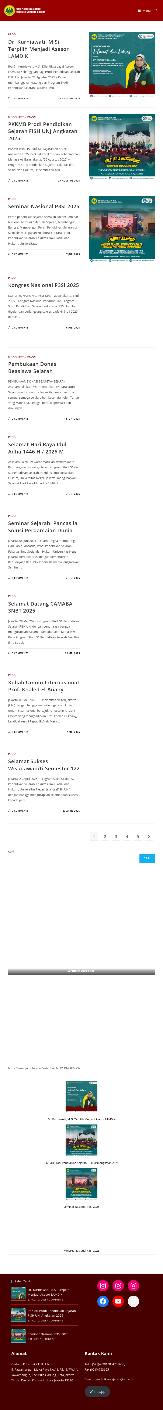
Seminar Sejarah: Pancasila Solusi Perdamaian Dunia (42, 527)
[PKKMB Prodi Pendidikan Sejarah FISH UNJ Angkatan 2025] (81, 1140)
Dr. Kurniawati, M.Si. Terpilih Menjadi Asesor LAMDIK (38, 48)
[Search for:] (155, 10)
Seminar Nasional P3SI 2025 (43, 206)
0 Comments (20, 98)
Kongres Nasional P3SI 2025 (43, 284)
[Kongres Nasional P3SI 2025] (81, 1228)
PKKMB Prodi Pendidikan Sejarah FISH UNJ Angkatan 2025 (42, 131)
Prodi (12, 34)
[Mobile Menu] (145, 10)
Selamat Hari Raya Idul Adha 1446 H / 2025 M (37, 448)
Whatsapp (97, 1391)
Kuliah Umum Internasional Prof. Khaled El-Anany (43, 686)
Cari (11, 851)
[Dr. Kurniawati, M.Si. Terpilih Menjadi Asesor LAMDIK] (81, 1096)
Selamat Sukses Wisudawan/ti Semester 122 (44, 765)
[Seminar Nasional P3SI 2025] (81, 1184)
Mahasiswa (16, 116)
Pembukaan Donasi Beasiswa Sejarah (33, 367)
